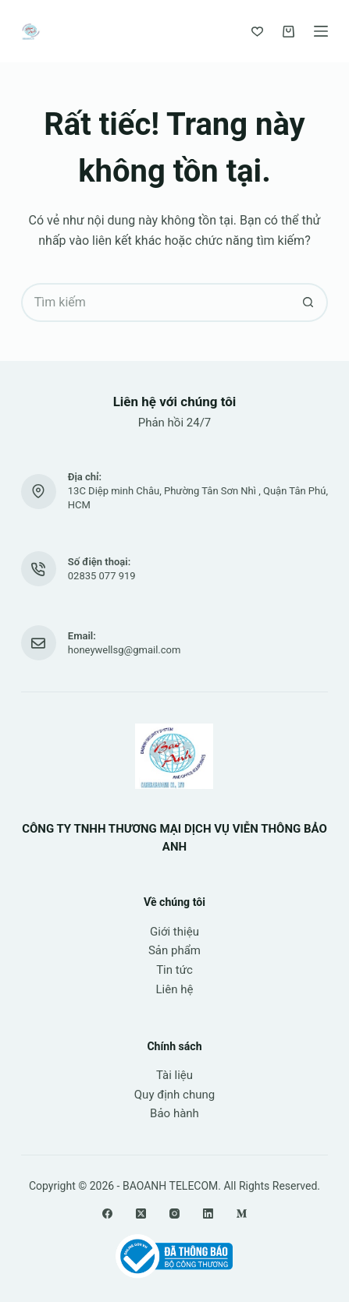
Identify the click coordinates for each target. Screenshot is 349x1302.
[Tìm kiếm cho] (155, 302)
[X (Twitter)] (141, 1213)
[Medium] (242, 1213)
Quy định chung (174, 1095)
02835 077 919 (102, 576)
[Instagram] (174, 1213)
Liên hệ (175, 989)
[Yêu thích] (257, 31)
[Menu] (321, 31)
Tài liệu (174, 1075)
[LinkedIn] (208, 1213)
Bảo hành (174, 1113)
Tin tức (174, 970)
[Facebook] (107, 1213)
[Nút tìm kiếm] (308, 302)
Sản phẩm (174, 950)
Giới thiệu (174, 932)
